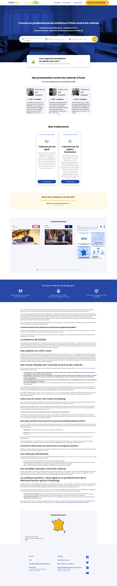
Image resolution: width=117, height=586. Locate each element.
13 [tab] (57, 269)
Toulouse (67, 502)
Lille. (87, 502)
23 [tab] (74, 269)
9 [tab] (50, 269)
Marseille (58, 502)
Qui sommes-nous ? (63, 560)
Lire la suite (37, 113)
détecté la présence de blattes (56, 330)
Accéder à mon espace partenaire (37, 569)
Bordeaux (80, 502)
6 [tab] (45, 269)
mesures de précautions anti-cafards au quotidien (77, 456)
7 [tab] (47, 269)
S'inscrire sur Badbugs (34, 570)
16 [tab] (62, 269)
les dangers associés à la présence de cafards (46, 392)
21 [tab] (71, 269)
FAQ (30, 560)
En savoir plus (47, 181)
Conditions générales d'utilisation (39, 564)
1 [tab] (37, 269)
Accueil (31, 556)
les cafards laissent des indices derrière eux (85, 368)
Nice (63, 502)
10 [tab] (52, 269)
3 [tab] (40, 269)
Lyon (84, 502)
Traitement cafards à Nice (63, 570)
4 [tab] (42, 269)
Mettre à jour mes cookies (65, 564)
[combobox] (33, 39)
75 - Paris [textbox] (27, 40)
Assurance (57, 2)
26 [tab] (79, 269)
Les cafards (23, 309)
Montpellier (73, 502)
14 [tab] (59, 269)
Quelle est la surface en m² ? (56, 39)
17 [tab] (64, 269)
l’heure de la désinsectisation (57, 491)
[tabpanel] (81, 100)
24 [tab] (76, 269)
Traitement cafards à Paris (31, 536)
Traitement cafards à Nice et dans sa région (34, 539)
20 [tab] (69, 269)
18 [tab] (66, 269)
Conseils (60, 556)
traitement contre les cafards (45, 489)
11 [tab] (54, 269)
